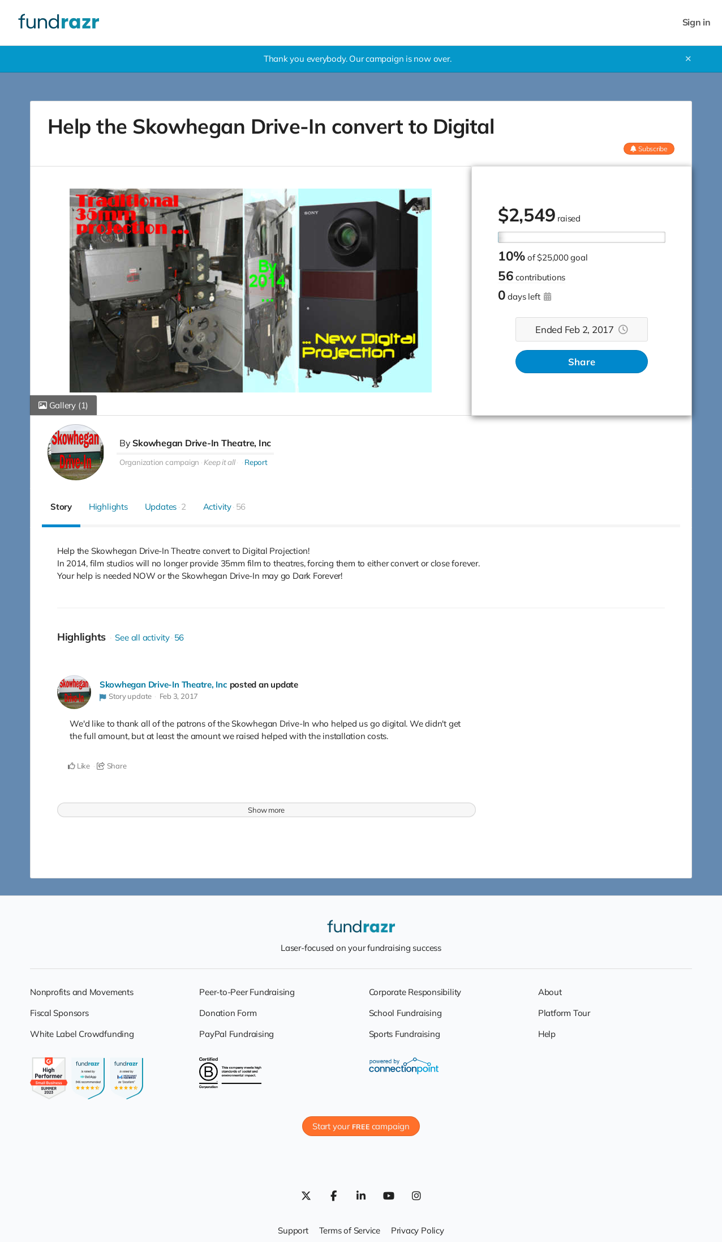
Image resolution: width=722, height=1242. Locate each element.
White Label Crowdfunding (82, 1033)
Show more (266, 809)
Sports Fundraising (404, 1033)
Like (79, 765)
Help (547, 1033)
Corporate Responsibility (415, 992)
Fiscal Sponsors (59, 1013)
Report (256, 462)
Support (293, 1230)
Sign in (696, 22)
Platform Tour (564, 1013)
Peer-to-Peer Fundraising (247, 992)
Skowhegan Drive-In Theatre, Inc (201, 443)
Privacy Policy (417, 1230)
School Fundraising (405, 1013)
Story (61, 506)
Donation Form (227, 1013)
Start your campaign (361, 1126)
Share (581, 362)
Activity (224, 506)
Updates (165, 506)
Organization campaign (159, 462)
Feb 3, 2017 (179, 696)
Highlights (108, 506)
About (550, 992)
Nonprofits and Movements (82, 992)
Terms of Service (349, 1230)
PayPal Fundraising (236, 1033)
